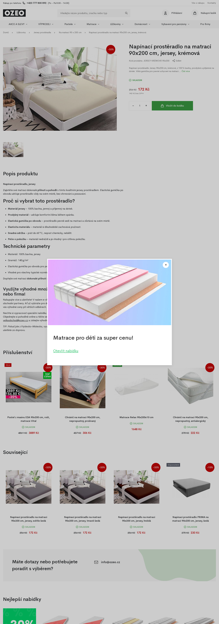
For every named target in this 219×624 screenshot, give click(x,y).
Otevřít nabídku (65, 351)
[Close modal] (166, 265)
